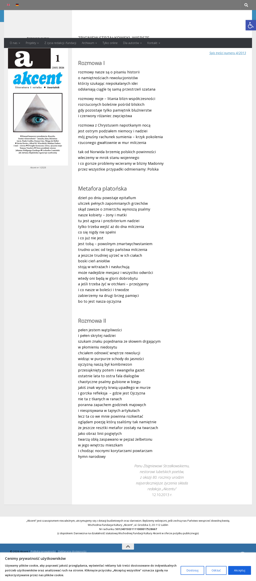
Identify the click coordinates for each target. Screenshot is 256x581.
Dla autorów (131, 43)
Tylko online (110, 43)
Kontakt (152, 43)
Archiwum (88, 43)
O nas (13, 43)
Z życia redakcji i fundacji (60, 43)
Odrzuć (216, 570)
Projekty (31, 43)
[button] (251, 25)
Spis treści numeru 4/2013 (225, 68)
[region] (128, 566)
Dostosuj (192, 570)
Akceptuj (239, 570)
